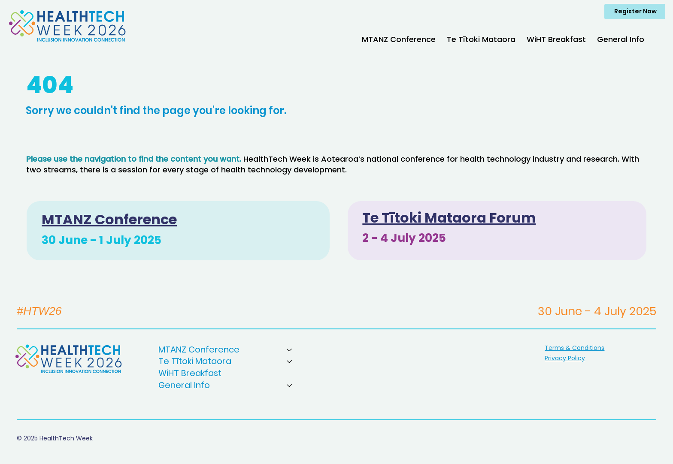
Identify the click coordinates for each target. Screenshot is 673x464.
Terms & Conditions (574, 347)
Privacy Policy (565, 358)
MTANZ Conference (109, 219)
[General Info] (289, 386)
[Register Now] (634, 11)
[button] (399, 39)
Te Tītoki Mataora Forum (449, 217)
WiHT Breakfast (189, 373)
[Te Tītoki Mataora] (289, 362)
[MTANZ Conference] (289, 350)
